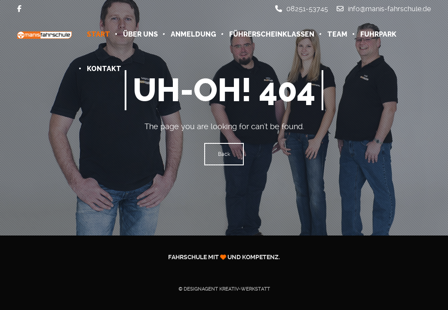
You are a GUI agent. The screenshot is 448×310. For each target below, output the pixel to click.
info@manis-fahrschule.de (384, 8)
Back (224, 154)
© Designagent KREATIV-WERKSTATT (224, 289)
